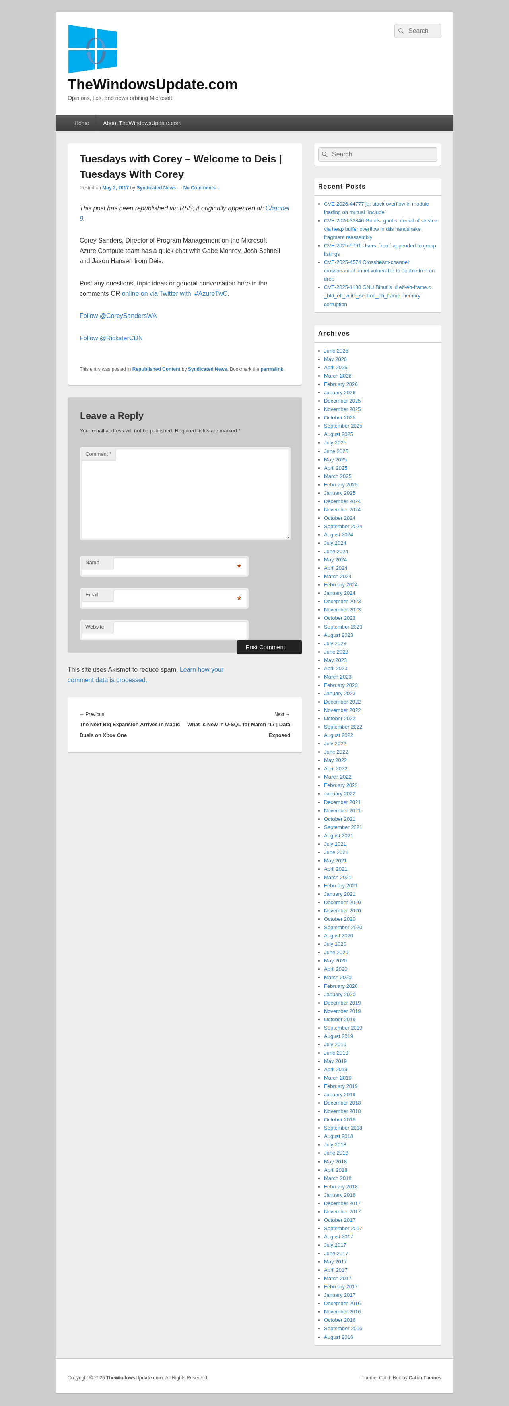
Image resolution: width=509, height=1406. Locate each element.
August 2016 (338, 1337)
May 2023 (335, 660)
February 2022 (341, 785)
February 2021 (341, 886)
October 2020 (340, 919)
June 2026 (336, 351)
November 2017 (342, 1212)
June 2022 (336, 752)
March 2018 (338, 1178)
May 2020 (335, 961)
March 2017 (338, 1278)
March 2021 (338, 877)
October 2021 (340, 819)
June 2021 (336, 852)
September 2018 (343, 1128)
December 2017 (342, 1203)
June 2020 (336, 952)
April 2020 (336, 969)
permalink (272, 369)
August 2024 (338, 535)
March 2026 (338, 376)
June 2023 (336, 652)
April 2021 (336, 869)
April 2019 (336, 1069)
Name (92, 562)
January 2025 (340, 493)
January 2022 (340, 794)
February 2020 (341, 986)
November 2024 (342, 510)
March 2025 (338, 476)
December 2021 (342, 802)
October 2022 (340, 718)
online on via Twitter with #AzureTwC (175, 293)
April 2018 (336, 1170)
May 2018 (335, 1162)
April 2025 (336, 468)
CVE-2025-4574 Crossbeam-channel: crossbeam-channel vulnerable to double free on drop (379, 270)
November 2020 (342, 911)
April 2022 (336, 768)
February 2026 (341, 384)
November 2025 (342, 409)
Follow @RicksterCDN (111, 338)
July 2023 (335, 643)
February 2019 (341, 1086)
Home (81, 123)
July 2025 (335, 443)
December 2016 (342, 1303)
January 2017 (340, 1295)
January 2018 (340, 1195)
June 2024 (336, 551)
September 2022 (343, 727)
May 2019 (335, 1061)
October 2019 (340, 1019)
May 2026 (335, 359)
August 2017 (338, 1237)
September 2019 (343, 1028)
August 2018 (338, 1136)
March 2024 (338, 576)
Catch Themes (425, 1378)
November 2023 (342, 610)
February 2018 (341, 1187)
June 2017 (336, 1253)
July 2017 (335, 1245)
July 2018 (335, 1145)
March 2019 (338, 1078)
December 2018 (342, 1103)
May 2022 (335, 760)
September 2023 (343, 627)
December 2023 (342, 601)
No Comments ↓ (201, 188)
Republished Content (156, 369)
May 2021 (335, 861)
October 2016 (340, 1320)
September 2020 (343, 927)
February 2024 (341, 585)
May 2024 (335, 560)
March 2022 (338, 777)
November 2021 (342, 811)
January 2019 (340, 1094)
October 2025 (340, 417)
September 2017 (343, 1228)
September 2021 (343, 827)
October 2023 (340, 618)
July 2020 (335, 944)
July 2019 (335, 1044)
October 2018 (340, 1119)
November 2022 (342, 710)
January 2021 (340, 894)
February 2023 (341, 685)
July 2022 (335, 743)
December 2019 (342, 1003)
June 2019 (336, 1053)
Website (94, 627)
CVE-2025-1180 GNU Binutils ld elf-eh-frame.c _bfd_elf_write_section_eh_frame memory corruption (377, 295)
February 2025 (341, 485)
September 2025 (343, 426)
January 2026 (340, 392)
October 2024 (340, 518)
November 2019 (342, 1011)
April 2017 (336, 1270)
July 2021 (335, 844)
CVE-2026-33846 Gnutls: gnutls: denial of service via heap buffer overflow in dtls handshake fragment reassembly (380, 229)
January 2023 (340, 693)
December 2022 (342, 702)
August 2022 (338, 735)
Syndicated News (156, 188)
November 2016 (342, 1312)
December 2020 (342, 902)
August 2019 (338, 1036)
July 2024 (335, 543)
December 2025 (342, 401)
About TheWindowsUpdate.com (142, 123)
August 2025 (338, 434)
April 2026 (336, 367)
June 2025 (336, 451)
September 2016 (343, 1328)
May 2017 (335, 1262)
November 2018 (342, 1111)
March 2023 (338, 677)
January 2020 (340, 994)
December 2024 (342, 501)
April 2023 (336, 668)
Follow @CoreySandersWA (118, 315)
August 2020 (338, 936)
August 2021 (338, 836)
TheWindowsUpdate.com (153, 84)
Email (92, 595)
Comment (98, 454)
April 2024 (336, 568)
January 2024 (340, 593)
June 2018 (336, 1153)
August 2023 (338, 635)
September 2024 (343, 526)
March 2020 (338, 977)
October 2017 (340, 1220)
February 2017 (341, 1287)
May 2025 (335, 460)
